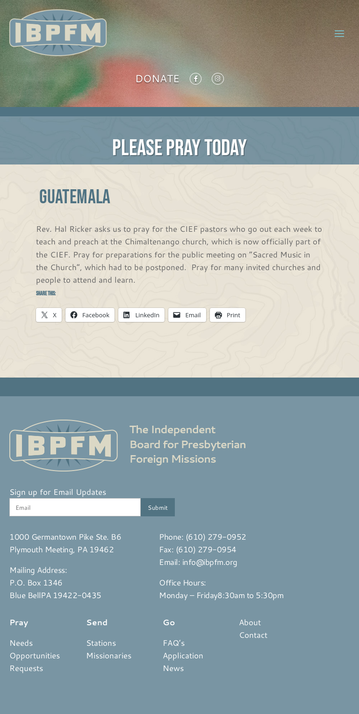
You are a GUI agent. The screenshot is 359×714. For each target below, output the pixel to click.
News (173, 667)
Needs (21, 642)
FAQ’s (174, 642)
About (250, 622)
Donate (157, 80)
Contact (253, 634)
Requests (26, 667)
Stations (101, 642)
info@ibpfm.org (209, 561)
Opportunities (34, 655)
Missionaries (108, 655)
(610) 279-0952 (216, 536)
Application (183, 655)
